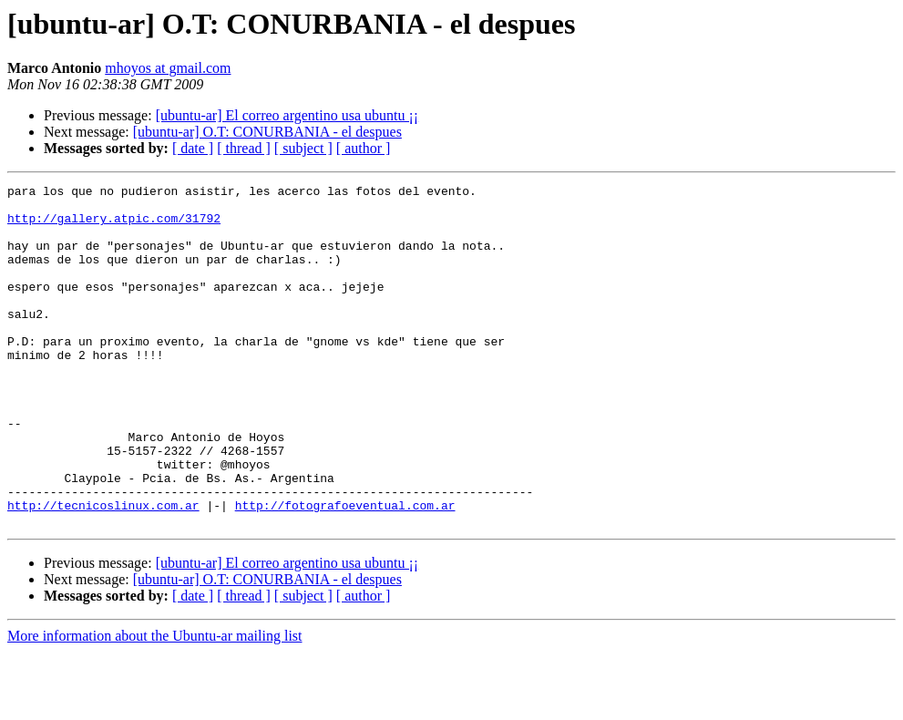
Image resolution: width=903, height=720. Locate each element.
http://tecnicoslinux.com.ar (103, 570)
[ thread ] (244, 148)
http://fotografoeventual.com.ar (345, 570)
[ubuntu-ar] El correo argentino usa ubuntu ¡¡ (287, 115)
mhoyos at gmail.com (168, 68)
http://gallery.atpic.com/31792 (114, 226)
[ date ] (192, 148)
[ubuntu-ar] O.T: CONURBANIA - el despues (267, 131)
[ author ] (363, 148)
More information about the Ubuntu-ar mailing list (155, 704)
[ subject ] (303, 148)
